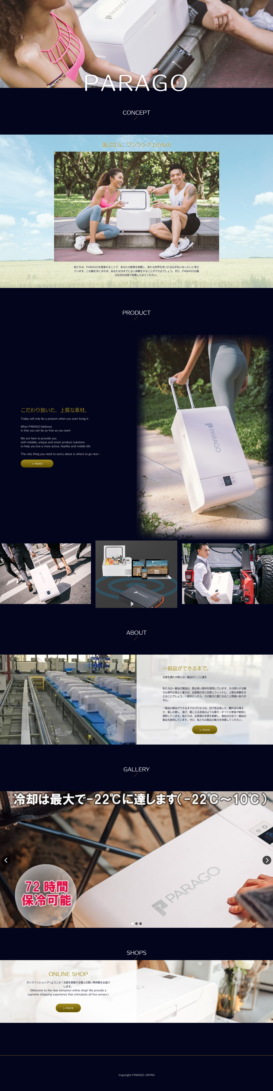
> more (37, 463)
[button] (132, 923)
